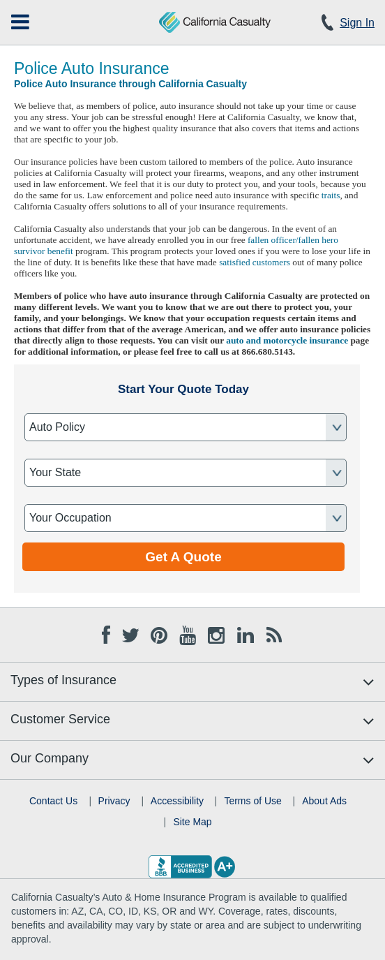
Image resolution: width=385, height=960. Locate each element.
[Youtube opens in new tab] (187, 633)
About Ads (324, 800)
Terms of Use (252, 800)
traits (331, 195)
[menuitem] (20, 21)
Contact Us (53, 800)
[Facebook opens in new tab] (106, 633)
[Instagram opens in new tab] (216, 633)
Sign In (357, 23)
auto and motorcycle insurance (287, 340)
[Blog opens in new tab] (274, 633)
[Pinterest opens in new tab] (159, 633)
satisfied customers (254, 262)
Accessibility (177, 800)
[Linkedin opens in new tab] (245, 633)
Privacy (114, 800)
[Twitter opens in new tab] (129, 633)
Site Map (192, 821)
